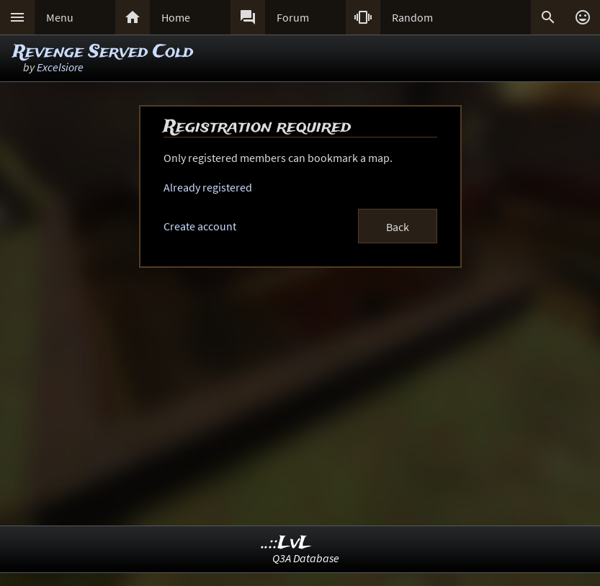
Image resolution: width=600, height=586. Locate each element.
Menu (59, 17)
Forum (293, 17)
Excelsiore (60, 67)
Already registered (208, 187)
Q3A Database (305, 558)
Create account (200, 226)
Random (412, 17)
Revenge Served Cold (103, 52)
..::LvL (286, 543)
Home (175, 17)
